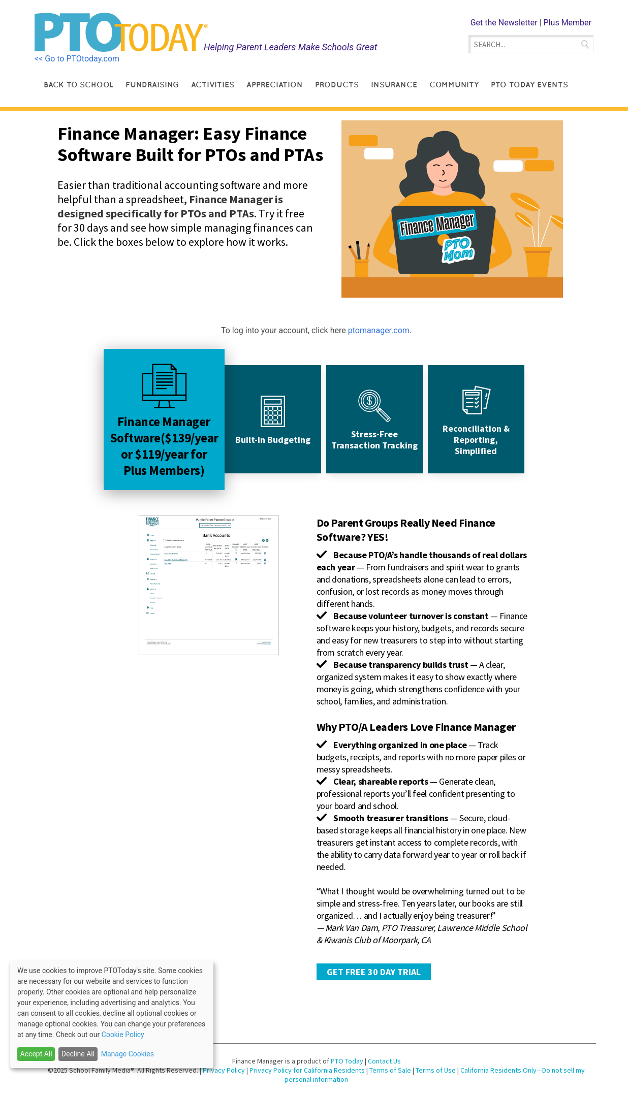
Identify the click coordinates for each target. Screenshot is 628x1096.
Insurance (394, 84)
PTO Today (347, 1061)
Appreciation (274, 84)
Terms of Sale (390, 1070)
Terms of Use (436, 1070)
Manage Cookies (127, 1054)
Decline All (78, 1054)
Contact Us (384, 1061)
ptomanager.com (379, 330)
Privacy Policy (224, 1070)
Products (337, 84)
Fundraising (152, 84)
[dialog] (111, 1014)
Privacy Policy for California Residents (307, 1070)
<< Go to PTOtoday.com (77, 58)
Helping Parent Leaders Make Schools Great (291, 47)
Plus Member (567, 22)
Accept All (36, 1054)
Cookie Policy (123, 1034)
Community (454, 84)
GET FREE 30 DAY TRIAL (374, 972)
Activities (212, 84)
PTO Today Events (529, 84)
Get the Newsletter (504, 22)
